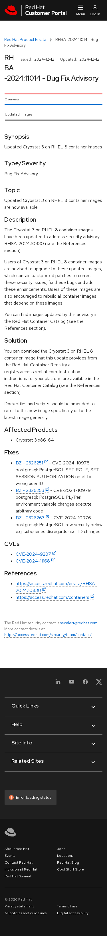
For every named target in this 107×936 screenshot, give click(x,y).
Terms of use (67, 906)
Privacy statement (19, 906)
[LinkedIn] (57, 684)
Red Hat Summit (18, 876)
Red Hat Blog (68, 862)
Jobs (61, 848)
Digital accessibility (72, 913)
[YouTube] (71, 684)
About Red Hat (17, 848)
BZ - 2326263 (30, 518)
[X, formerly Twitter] (99, 684)
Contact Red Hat (19, 862)
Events (10, 855)
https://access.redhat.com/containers (52, 597)
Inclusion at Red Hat (21, 869)
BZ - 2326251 (29, 463)
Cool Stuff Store (70, 869)
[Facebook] (85, 684)
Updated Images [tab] (18, 114)
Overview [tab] (12, 99)
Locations (65, 855)
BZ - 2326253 (30, 490)
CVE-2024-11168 (33, 561)
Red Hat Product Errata (25, 39)
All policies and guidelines (26, 913)
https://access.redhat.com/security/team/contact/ (48, 634)
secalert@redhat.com (78, 622)
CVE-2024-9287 (33, 554)
